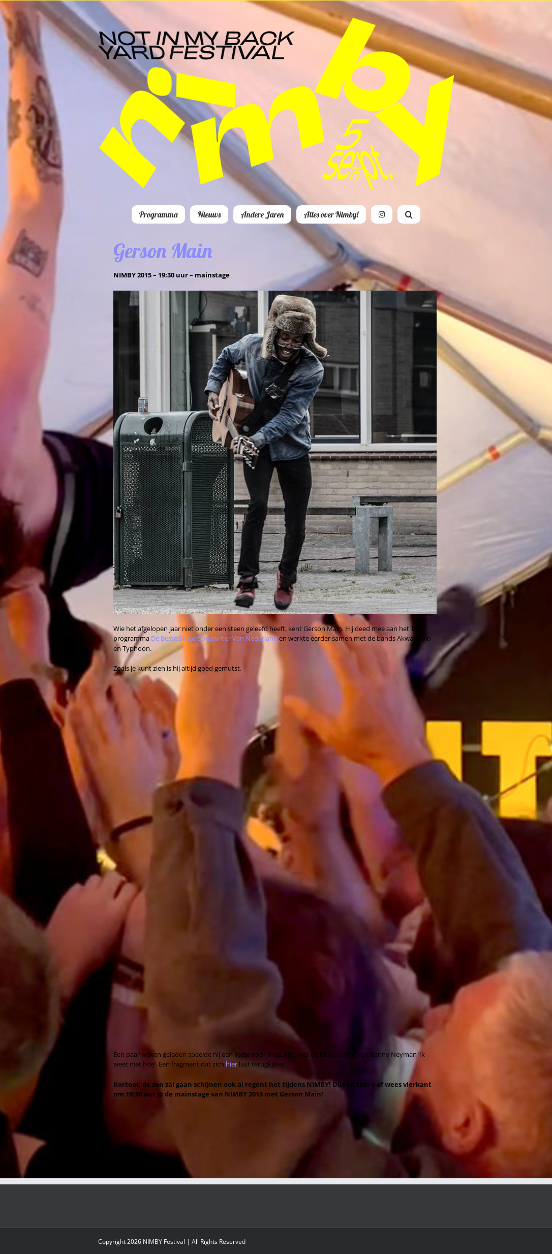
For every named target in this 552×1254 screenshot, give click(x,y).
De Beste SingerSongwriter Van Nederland (214, 638)
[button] (408, 214)
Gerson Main (162, 250)
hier (231, 1064)
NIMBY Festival (164, 1241)
